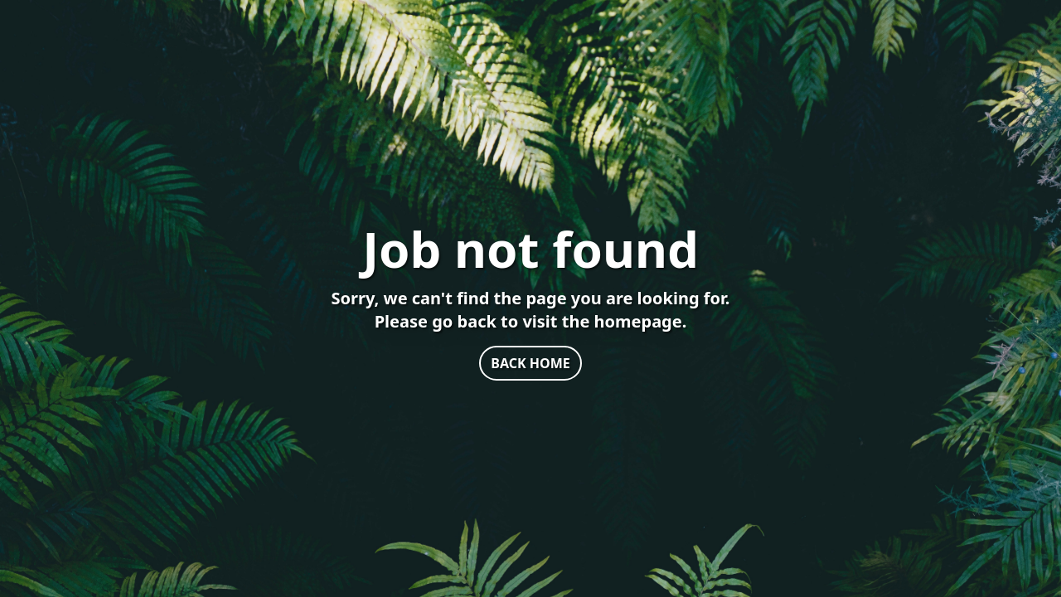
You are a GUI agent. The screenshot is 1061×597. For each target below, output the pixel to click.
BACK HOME (530, 363)
